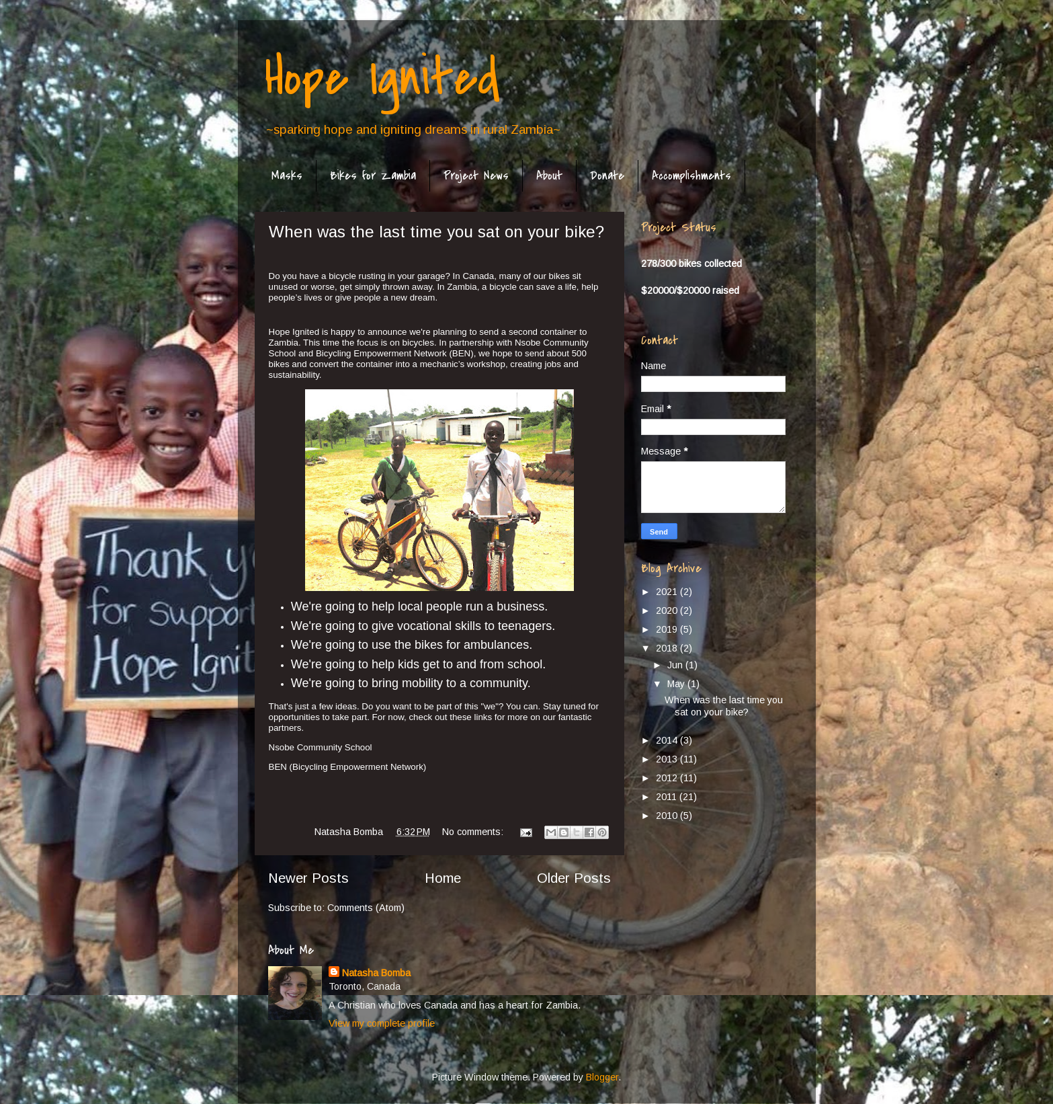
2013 (668, 759)
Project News (476, 176)
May (677, 683)
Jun (676, 665)
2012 (668, 778)
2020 (668, 610)
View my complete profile (382, 1023)
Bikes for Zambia (373, 176)
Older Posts (574, 878)
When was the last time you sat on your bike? (436, 232)
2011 (667, 796)
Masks (286, 176)
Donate (607, 176)
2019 (668, 629)
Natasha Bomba (376, 973)
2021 (668, 591)
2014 (668, 740)
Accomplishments (691, 176)
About (549, 176)
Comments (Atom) (366, 907)
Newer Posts (308, 878)
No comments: (474, 831)
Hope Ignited (382, 78)
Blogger (602, 1077)
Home (443, 878)
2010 (668, 815)
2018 (668, 648)
